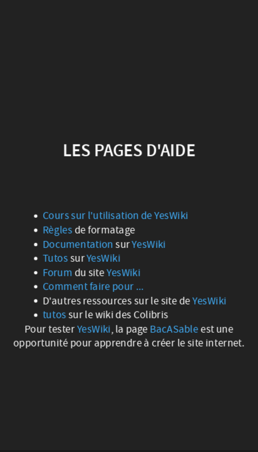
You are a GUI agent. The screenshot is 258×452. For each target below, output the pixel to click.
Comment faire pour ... (93, 286)
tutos (55, 314)
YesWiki (149, 244)
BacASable (174, 329)
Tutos (56, 258)
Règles (58, 230)
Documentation (79, 244)
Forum (59, 272)
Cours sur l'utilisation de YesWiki (115, 216)
